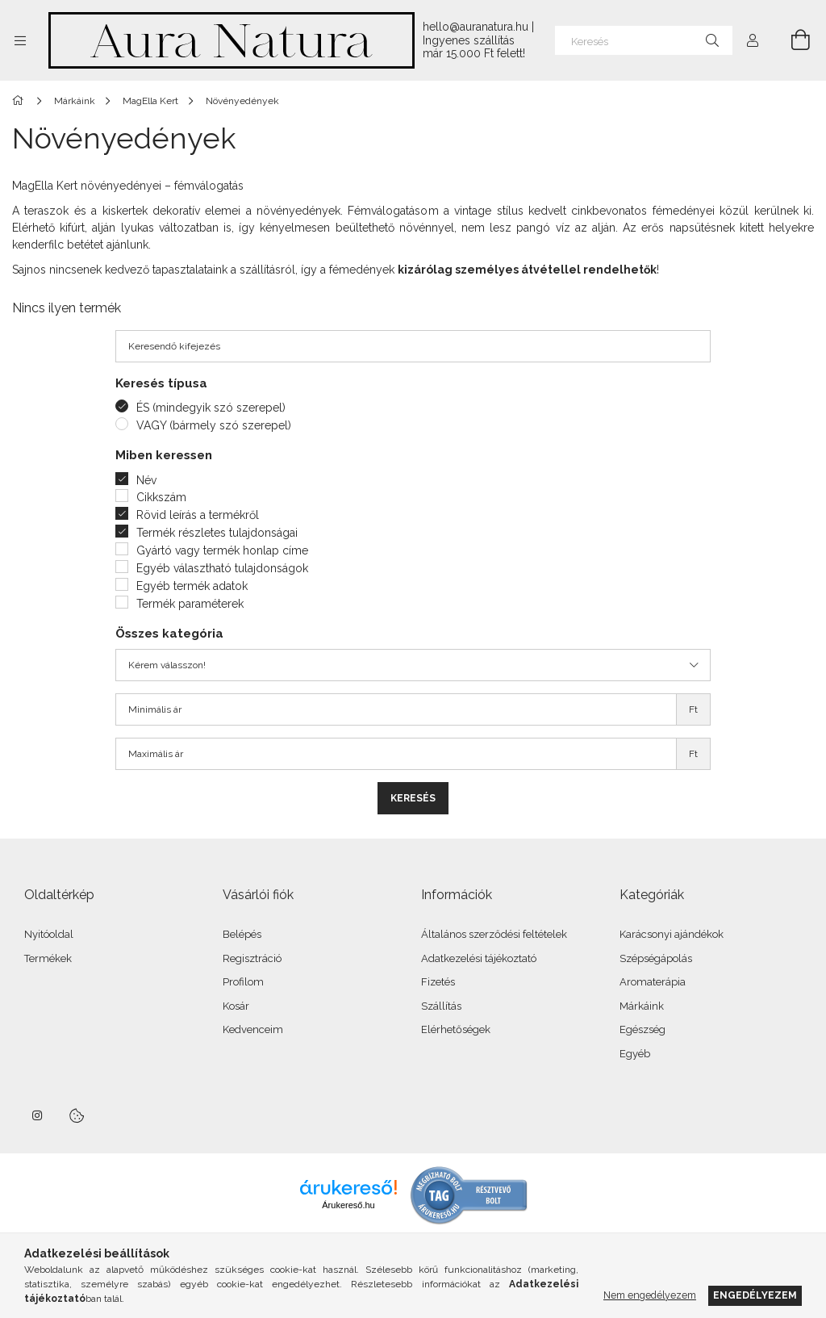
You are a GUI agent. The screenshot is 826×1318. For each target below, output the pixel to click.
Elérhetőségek (455, 1029)
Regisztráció (252, 958)
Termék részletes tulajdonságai (217, 532)
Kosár (236, 1006)
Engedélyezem (755, 1295)
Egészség (642, 1029)
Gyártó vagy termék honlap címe (222, 550)
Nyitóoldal (48, 934)
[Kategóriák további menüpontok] (20, 40)
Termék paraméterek (190, 603)
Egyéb (635, 1054)
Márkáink (642, 1006)
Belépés (242, 934)
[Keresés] (643, 40)
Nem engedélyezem (649, 1295)
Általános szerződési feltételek (494, 934)
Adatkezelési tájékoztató (478, 958)
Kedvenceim (253, 1029)
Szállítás (441, 1006)
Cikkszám (161, 497)
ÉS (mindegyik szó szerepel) (211, 407)
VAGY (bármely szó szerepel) (213, 425)
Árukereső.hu (348, 1205)
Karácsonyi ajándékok (672, 934)
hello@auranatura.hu (475, 26)
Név (146, 480)
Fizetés (438, 982)
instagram (38, 1115)
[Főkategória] (20, 101)
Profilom (243, 982)
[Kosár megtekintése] (791, 40)
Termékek (48, 958)
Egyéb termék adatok (192, 586)
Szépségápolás (656, 958)
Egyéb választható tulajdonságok (222, 568)
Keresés (413, 798)
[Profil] (752, 40)
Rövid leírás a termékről (197, 514)
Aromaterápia (653, 982)
